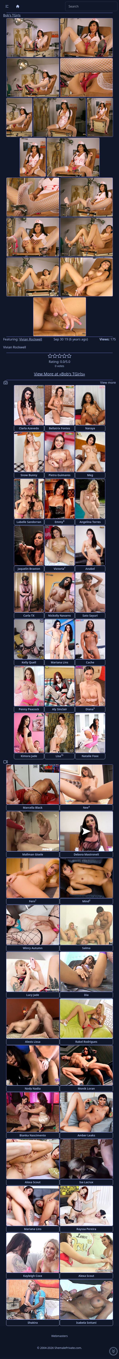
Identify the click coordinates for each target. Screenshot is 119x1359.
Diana (90, 709)
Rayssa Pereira (86, 1229)
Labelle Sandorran (29, 522)
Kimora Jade (29, 756)
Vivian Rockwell (30, 339)
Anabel (90, 569)
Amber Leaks (86, 1135)
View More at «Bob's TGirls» (59, 374)
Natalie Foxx (90, 756)
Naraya (90, 428)
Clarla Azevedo (29, 428)
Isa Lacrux (86, 1182)
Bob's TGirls (11, 15)
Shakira (33, 1322)
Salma (86, 948)
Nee (86, 807)
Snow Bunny (29, 475)
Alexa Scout (33, 1182)
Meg (90, 475)
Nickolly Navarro (59, 615)
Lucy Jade (32, 995)
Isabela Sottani (86, 1322)
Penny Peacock (29, 709)
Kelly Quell (29, 662)
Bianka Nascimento (32, 1135)
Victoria (59, 568)
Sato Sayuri (90, 615)
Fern (32, 901)
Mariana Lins (59, 662)
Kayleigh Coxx (32, 1276)
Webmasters (59, 1336)
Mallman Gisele (32, 854)
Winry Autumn (33, 948)
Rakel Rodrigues (86, 1042)
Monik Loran (86, 1088)
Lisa (59, 756)
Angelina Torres (90, 522)
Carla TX (29, 615)
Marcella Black (33, 807)
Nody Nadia (33, 1088)
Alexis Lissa (32, 1042)
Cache (90, 662)
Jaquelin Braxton (29, 569)
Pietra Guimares (60, 475)
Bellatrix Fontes (59, 428)
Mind (86, 901)
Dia (86, 995)
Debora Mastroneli (86, 854)
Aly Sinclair (59, 709)
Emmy (59, 522)
